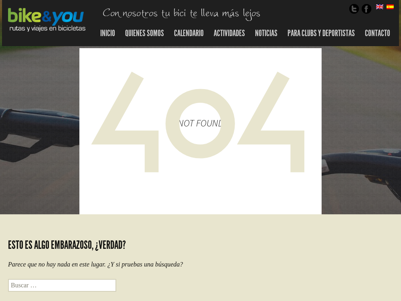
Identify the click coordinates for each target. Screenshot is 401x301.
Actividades (229, 33)
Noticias (266, 33)
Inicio (107, 33)
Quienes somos (144, 33)
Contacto (377, 33)
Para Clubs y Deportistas (321, 33)
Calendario (189, 33)
